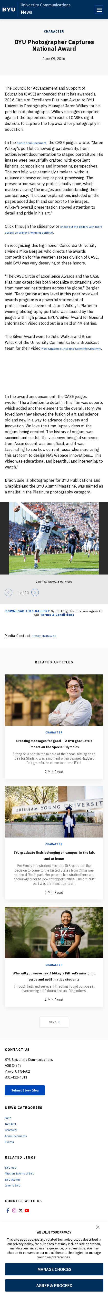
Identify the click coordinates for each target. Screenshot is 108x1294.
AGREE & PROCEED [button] (54, 1285)
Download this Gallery (27, 617)
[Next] (35, 598)
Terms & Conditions (57, 621)
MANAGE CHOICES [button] (54, 1269)
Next (54, 1040)
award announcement (36, 142)
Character (54, 31)
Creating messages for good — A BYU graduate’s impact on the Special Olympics (54, 752)
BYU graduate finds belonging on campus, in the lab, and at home (54, 867)
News (26, 12)
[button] (97, 1226)
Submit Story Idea (30, 1109)
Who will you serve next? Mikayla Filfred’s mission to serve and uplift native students (54, 990)
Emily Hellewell (45, 641)
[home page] (9, 9)
